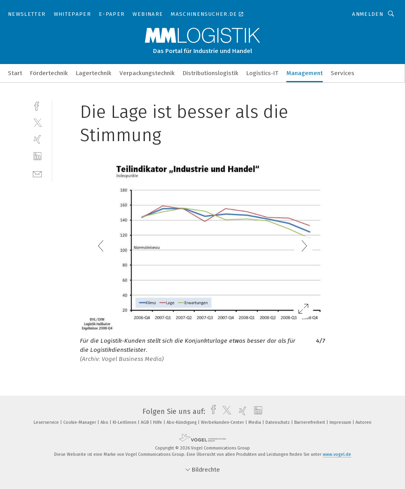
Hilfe (158, 422)
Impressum (340, 422)
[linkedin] (37, 156)
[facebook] (37, 105)
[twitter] (37, 122)
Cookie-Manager (80, 422)
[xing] (37, 139)
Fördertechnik (49, 73)
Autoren (363, 422)
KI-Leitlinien (125, 422)
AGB (145, 422)
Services (342, 73)
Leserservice (47, 422)
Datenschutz (278, 422)
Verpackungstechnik (147, 73)
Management (304, 73)
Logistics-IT (262, 73)
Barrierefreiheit (310, 422)
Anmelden (367, 14)
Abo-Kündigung (182, 422)
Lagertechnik (94, 73)
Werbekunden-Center (223, 422)
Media (255, 422)
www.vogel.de (337, 454)
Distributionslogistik (210, 73)
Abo (105, 422)
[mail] (37, 173)
